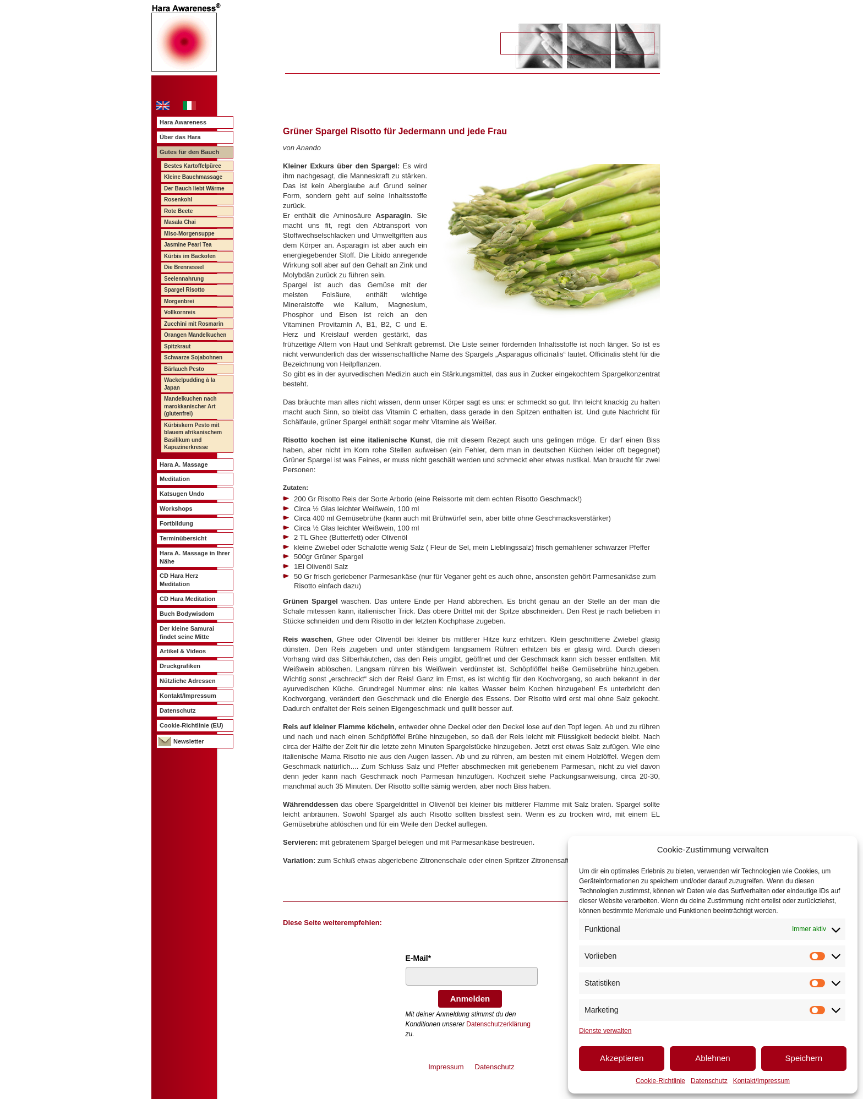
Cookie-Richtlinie (660, 1081)
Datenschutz (709, 1081)
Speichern (804, 1058)
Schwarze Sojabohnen (193, 357)
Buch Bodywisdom (187, 613)
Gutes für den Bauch (189, 152)
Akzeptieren (621, 1058)
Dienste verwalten (605, 1031)
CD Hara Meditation (187, 598)
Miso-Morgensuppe (189, 234)
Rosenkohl (178, 199)
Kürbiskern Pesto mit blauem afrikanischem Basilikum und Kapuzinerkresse (193, 436)
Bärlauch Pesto (184, 369)
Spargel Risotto (184, 290)
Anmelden (470, 998)
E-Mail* (419, 958)
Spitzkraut (177, 346)
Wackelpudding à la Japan (189, 384)
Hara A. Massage (184, 464)
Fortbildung (176, 523)
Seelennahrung (184, 279)
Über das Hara (180, 137)
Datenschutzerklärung (498, 1024)
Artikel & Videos (183, 651)
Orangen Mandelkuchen (195, 335)
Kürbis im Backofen (190, 256)
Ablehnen (712, 1058)
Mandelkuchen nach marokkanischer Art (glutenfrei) (190, 406)
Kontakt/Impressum (761, 1081)
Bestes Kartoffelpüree (192, 166)
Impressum (445, 1067)
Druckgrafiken (180, 666)
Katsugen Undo (182, 493)
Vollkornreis (179, 312)
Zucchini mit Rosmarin (193, 324)
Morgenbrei (179, 301)
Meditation (175, 478)
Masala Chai (180, 222)
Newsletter (188, 741)
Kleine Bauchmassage (193, 177)
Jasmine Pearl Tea (188, 245)
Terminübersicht (183, 538)
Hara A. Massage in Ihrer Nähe (195, 557)
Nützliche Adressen (188, 680)
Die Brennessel (184, 267)
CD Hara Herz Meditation (179, 579)
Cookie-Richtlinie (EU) (191, 725)
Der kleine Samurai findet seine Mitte (187, 632)
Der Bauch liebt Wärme (194, 188)
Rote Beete (178, 211)
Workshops (176, 508)
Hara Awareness (183, 122)
